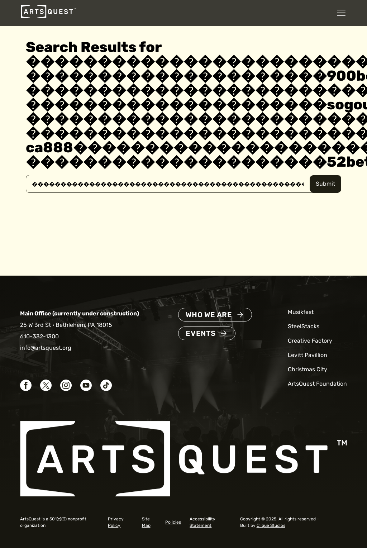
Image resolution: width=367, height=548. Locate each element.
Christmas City (307, 369)
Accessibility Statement (202, 522)
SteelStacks (303, 326)
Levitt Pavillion (307, 355)
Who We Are (209, 314)
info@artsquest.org (45, 347)
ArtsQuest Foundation (317, 383)
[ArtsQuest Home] (48, 17)
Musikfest (301, 312)
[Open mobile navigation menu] (341, 13)
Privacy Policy (116, 522)
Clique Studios (271, 525)
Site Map (146, 522)
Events (201, 333)
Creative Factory (310, 340)
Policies (173, 522)
